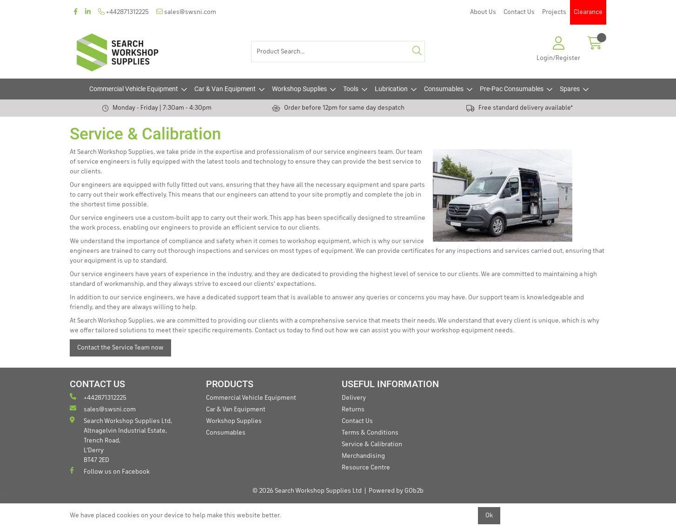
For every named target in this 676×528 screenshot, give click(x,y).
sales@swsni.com (186, 11)
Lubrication (391, 88)
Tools (350, 88)
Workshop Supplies (299, 88)
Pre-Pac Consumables (511, 88)
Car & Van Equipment (225, 88)
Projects (554, 12)
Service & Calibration (372, 444)
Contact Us (519, 12)
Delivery (354, 398)
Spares (570, 88)
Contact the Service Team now (120, 347)
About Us (483, 12)
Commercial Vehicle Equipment (133, 88)
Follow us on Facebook (110, 471)
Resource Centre (366, 467)
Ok (489, 515)
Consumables (444, 88)
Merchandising (363, 456)
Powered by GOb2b (396, 491)
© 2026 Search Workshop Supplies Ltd (307, 491)
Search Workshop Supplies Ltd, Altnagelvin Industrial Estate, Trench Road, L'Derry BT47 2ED (121, 439)
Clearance (588, 12)
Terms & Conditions (370, 432)
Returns (353, 409)
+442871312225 (123, 11)
